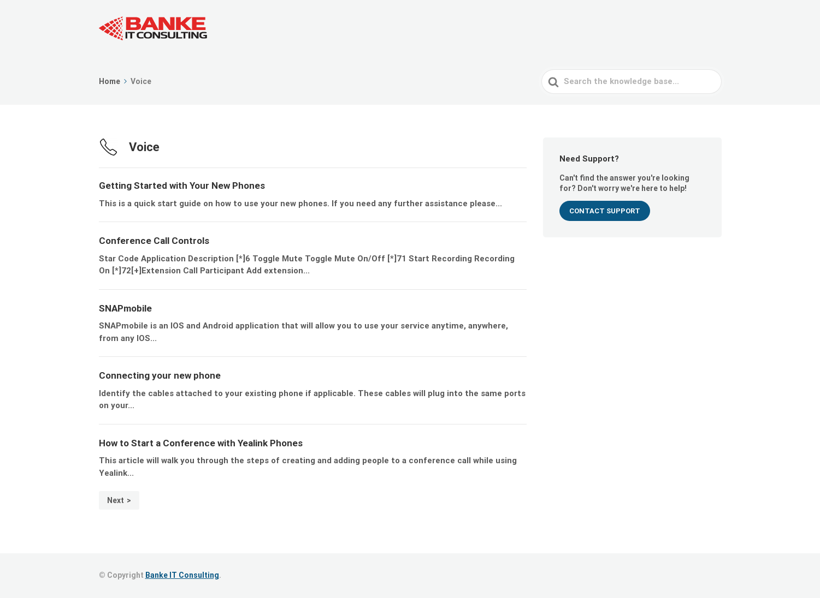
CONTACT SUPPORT (604, 211)
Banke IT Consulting (182, 575)
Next (115, 500)
